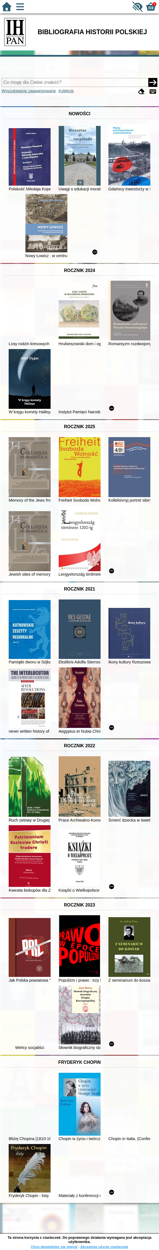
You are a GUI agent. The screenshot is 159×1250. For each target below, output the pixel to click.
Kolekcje (66, 91)
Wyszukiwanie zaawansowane (29, 91)
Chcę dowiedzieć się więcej (54, 1247)
